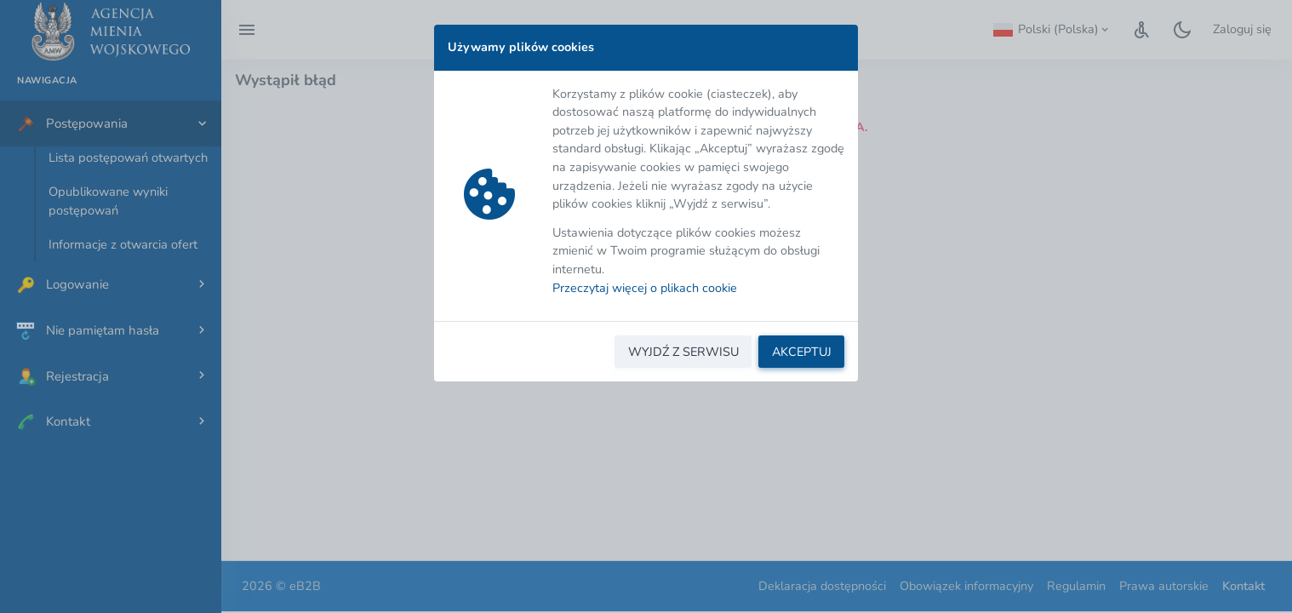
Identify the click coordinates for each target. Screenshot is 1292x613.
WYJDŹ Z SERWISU (683, 351)
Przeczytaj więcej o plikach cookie (644, 287)
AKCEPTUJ (802, 351)
